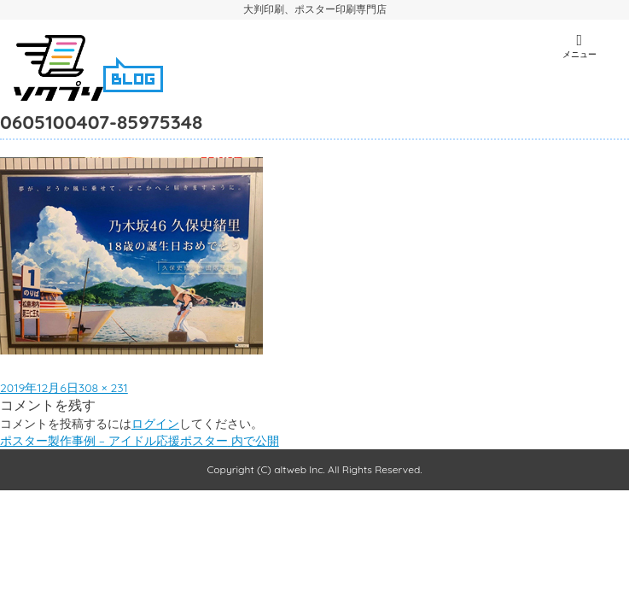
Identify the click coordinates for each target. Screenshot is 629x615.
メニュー (579, 46)
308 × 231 (103, 387)
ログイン (155, 423)
